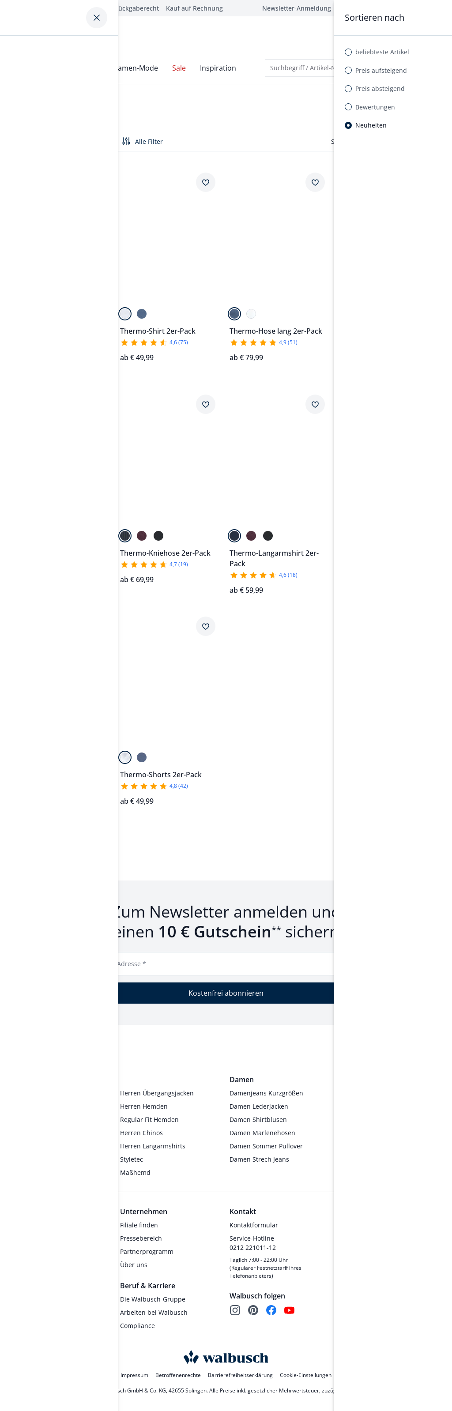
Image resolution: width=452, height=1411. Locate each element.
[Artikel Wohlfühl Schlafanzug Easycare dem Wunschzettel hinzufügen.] (96, 178)
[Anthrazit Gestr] (344, 310)
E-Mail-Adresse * (121, 960)
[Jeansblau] (32, 310)
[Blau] (142, 310)
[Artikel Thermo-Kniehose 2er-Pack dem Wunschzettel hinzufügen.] (96, 400)
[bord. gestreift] (377, 310)
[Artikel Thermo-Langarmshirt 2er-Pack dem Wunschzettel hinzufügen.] (315, 400)
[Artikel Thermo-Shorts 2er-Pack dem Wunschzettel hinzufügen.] (205, 622)
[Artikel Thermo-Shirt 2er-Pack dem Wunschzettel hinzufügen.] (205, 178)
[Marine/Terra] (32, 754)
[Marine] (15, 310)
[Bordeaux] (49, 310)
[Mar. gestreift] (360, 310)
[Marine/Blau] (15, 754)
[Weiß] (125, 310)
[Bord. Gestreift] (142, 532)
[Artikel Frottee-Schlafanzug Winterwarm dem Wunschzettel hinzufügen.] (96, 622)
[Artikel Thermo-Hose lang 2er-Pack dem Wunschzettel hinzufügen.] (315, 178)
